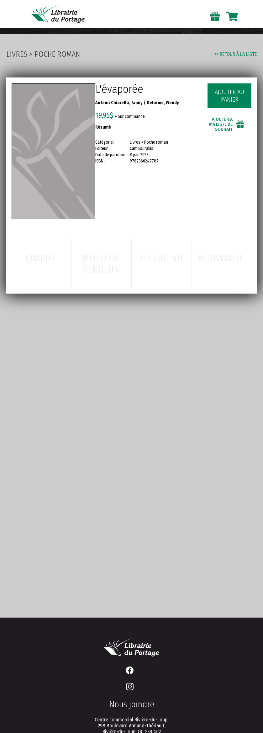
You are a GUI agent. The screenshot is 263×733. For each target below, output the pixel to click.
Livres (16, 54)
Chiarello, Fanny (127, 102)
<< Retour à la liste (235, 54)
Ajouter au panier (229, 95)
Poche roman (57, 54)
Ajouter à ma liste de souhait (221, 124)
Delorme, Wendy (163, 102)
